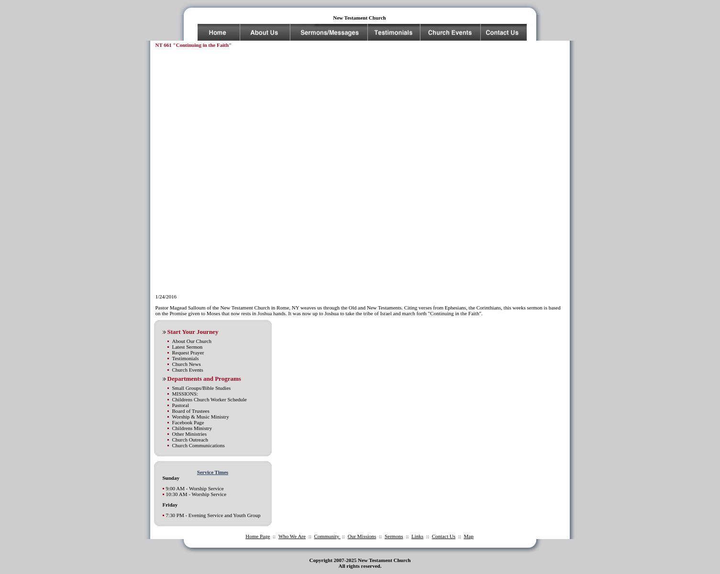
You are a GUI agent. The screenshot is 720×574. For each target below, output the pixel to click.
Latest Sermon (187, 347)
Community (327, 536)
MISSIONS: (185, 394)
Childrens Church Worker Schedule (209, 399)
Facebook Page (188, 422)
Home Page (257, 536)
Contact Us (443, 536)
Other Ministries (189, 434)
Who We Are (292, 536)
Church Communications (198, 445)
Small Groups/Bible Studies (201, 388)
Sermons (394, 536)
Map (469, 536)
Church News (186, 364)
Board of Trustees (191, 411)
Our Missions (362, 536)
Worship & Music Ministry (200, 416)
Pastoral (180, 405)
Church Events (187, 370)
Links (417, 536)
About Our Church (192, 341)
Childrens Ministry (192, 428)
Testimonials (185, 358)
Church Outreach (190, 439)
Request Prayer (188, 352)
